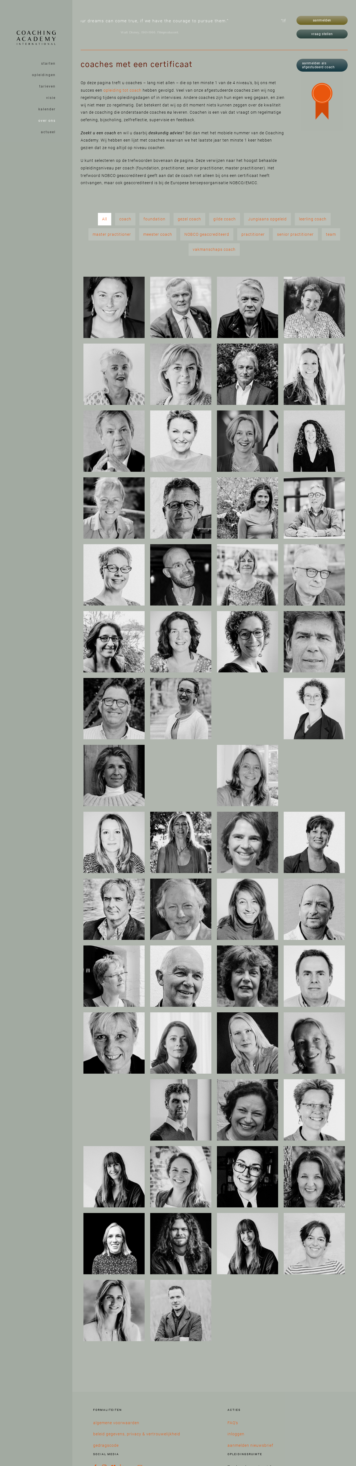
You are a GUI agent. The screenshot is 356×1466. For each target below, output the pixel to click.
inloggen (236, 1434)
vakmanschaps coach (214, 249)
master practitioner (112, 234)
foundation (154, 219)
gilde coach (224, 219)
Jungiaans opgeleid (267, 219)
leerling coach (313, 219)
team (331, 234)
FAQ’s (233, 1423)
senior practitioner (295, 234)
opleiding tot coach (122, 90)
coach (125, 219)
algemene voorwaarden (116, 1423)
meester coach (157, 234)
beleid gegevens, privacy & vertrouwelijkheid (136, 1434)
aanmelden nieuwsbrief (250, 1445)
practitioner (253, 234)
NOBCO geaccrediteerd (206, 234)
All (104, 219)
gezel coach (189, 219)
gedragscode (106, 1445)
